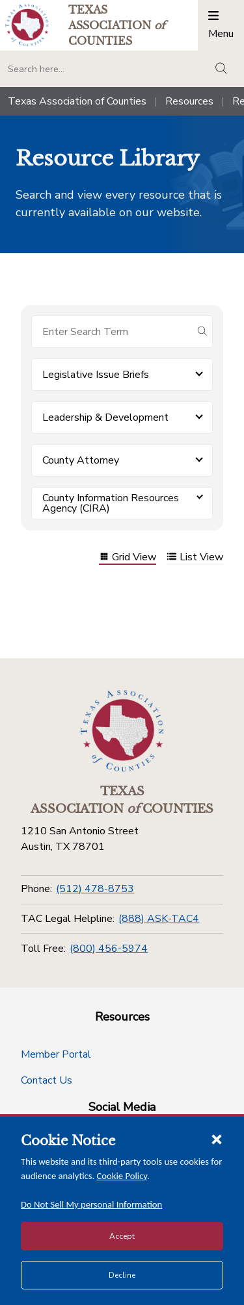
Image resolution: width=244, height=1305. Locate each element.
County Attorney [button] (80, 460)
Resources (189, 101)
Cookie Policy (122, 1176)
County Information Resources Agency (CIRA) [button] (110, 503)
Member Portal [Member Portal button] (56, 1054)
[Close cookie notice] (216, 1138)
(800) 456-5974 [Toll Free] (109, 948)
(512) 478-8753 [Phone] (95, 889)
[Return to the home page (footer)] (122, 731)
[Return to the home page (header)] (27, 25)
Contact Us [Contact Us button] (46, 1080)
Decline (122, 1275)
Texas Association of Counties (77, 101)
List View (195, 558)
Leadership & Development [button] (105, 417)
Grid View (127, 558)
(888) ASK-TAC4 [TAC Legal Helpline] (158, 919)
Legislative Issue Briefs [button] (95, 374)
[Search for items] (111, 331)
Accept (122, 1236)
